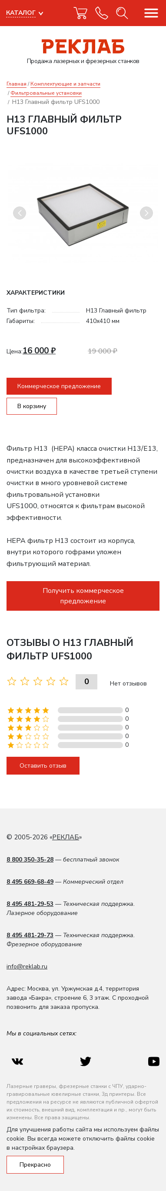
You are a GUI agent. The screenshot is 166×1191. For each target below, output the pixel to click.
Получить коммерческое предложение (83, 596)
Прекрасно (35, 1165)
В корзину (31, 406)
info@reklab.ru (27, 966)
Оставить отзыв (43, 766)
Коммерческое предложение (59, 386)
